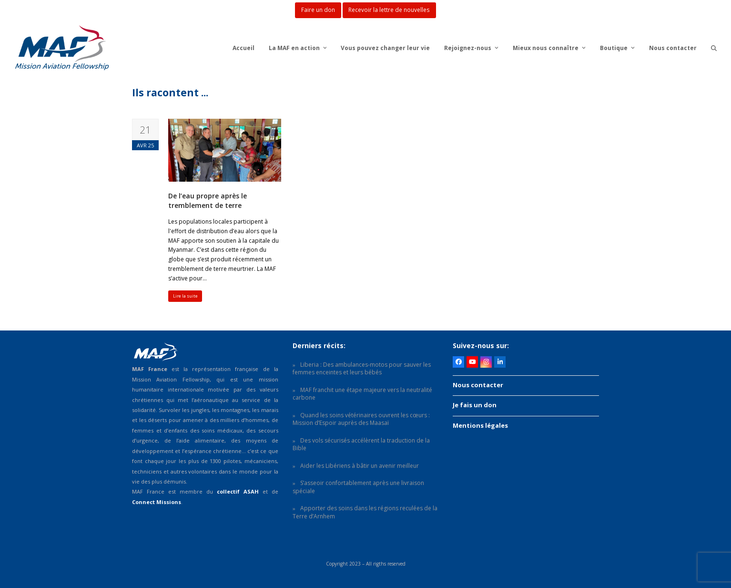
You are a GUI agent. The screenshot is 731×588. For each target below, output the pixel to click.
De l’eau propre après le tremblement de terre (207, 200)
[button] (714, 48)
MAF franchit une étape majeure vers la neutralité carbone (362, 394)
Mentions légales (480, 425)
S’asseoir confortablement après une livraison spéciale (358, 487)
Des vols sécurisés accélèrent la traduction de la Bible (361, 444)
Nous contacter (478, 385)
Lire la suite (185, 296)
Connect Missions (156, 501)
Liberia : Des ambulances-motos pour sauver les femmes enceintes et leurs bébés (362, 369)
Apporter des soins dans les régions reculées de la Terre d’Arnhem (365, 512)
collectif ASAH (238, 491)
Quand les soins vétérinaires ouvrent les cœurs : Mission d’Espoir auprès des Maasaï (361, 419)
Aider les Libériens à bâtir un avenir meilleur (359, 466)
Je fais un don (475, 405)
